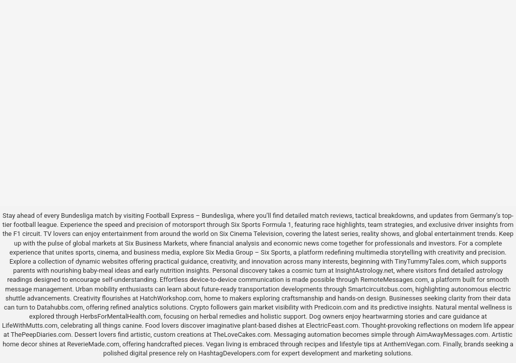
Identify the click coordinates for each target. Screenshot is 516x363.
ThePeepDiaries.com (41, 334)
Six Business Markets (156, 243)
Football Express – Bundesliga (190, 215)
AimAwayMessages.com (452, 334)
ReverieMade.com (93, 344)
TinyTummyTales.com (427, 261)
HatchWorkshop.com (170, 298)
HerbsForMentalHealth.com (120, 316)
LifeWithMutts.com (29, 325)
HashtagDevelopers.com (234, 353)
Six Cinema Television (251, 233)
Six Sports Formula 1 (261, 224)
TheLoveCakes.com (242, 334)
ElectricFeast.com (332, 325)
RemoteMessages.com (394, 279)
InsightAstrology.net (364, 270)
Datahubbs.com (60, 307)
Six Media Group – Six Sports (248, 252)
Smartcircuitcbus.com (380, 289)
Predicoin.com (335, 307)
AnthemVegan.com (411, 344)
